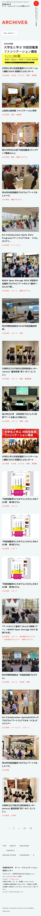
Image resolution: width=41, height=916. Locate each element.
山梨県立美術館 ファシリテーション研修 (19, 111)
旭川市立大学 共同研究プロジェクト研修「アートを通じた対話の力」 (19, 415)
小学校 (13, 815)
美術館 (34, 75)
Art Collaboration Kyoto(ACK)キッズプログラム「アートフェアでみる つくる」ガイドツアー (20, 720)
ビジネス (21, 75)
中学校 (22, 682)
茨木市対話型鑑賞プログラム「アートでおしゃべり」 (19, 194)
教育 (28, 75)
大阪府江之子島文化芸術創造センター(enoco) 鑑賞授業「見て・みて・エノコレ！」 (19, 808)
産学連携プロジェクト (28, 636)
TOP (4, 846)
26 (31, 828)
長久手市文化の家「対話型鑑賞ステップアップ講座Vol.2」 (20, 151)
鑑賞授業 (28, 379)
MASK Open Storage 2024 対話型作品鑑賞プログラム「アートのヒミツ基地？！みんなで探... (20, 283)
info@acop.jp (14, 879)
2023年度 (5, 464)
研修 (12, 115)
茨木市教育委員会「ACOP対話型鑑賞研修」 (19, 327)
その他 (13, 75)
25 (24, 828)
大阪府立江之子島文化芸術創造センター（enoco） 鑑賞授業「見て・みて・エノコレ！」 (20, 371)
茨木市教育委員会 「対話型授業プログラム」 (19, 676)
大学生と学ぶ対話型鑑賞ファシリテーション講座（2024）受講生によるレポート (20, 70)
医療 (21, 421)
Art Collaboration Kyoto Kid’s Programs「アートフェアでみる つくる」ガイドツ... (20, 238)
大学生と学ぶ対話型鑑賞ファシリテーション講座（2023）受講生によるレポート (20, 458)
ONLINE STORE (9, 855)
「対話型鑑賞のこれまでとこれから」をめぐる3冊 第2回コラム (20, 543)
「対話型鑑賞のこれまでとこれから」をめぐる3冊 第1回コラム (20, 585)
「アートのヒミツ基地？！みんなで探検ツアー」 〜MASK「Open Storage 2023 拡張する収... (20, 629)
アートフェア (16, 245)
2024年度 (5, 75)
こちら (21, 892)
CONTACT (10, 850)
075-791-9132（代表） (14, 876)
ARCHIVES (15, 22)
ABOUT (13, 846)
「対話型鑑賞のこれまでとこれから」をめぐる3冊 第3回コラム (20, 500)
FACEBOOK (24, 855)
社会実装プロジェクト (12, 639)
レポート (14, 291)
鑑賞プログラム (22, 157)
